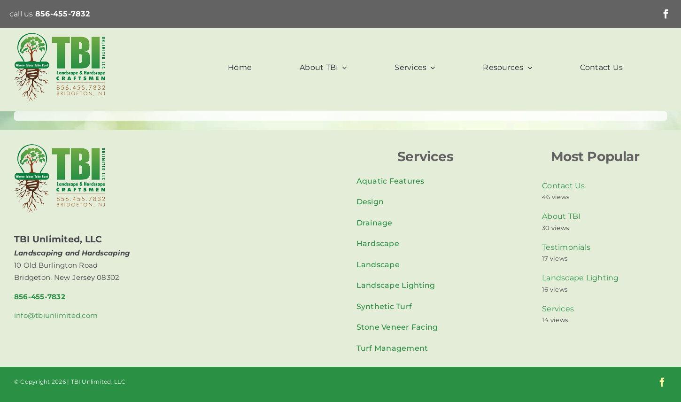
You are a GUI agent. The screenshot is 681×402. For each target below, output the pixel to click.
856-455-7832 (62, 13)
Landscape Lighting (580, 277)
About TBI (561, 216)
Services (558, 308)
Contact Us (563, 185)
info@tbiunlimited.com (56, 315)
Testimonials (566, 247)
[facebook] (666, 14)
